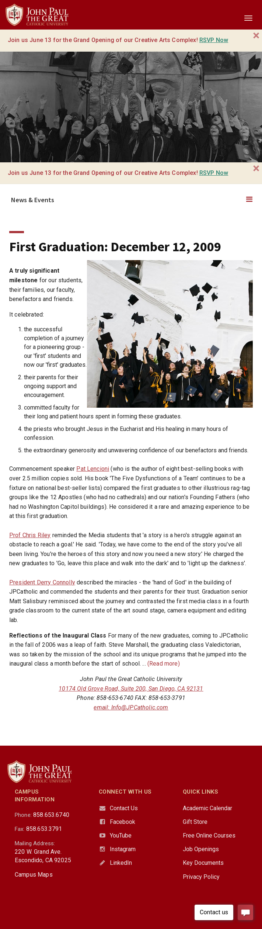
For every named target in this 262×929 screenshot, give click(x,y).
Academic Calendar (207, 808)
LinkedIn (121, 862)
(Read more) (163, 663)
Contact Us (124, 808)
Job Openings (201, 849)
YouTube (121, 835)
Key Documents (203, 862)
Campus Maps (34, 874)
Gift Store (195, 821)
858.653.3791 (44, 828)
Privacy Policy (201, 876)
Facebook (122, 821)
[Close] (256, 36)
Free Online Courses (209, 835)
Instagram (123, 849)
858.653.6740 (51, 814)
